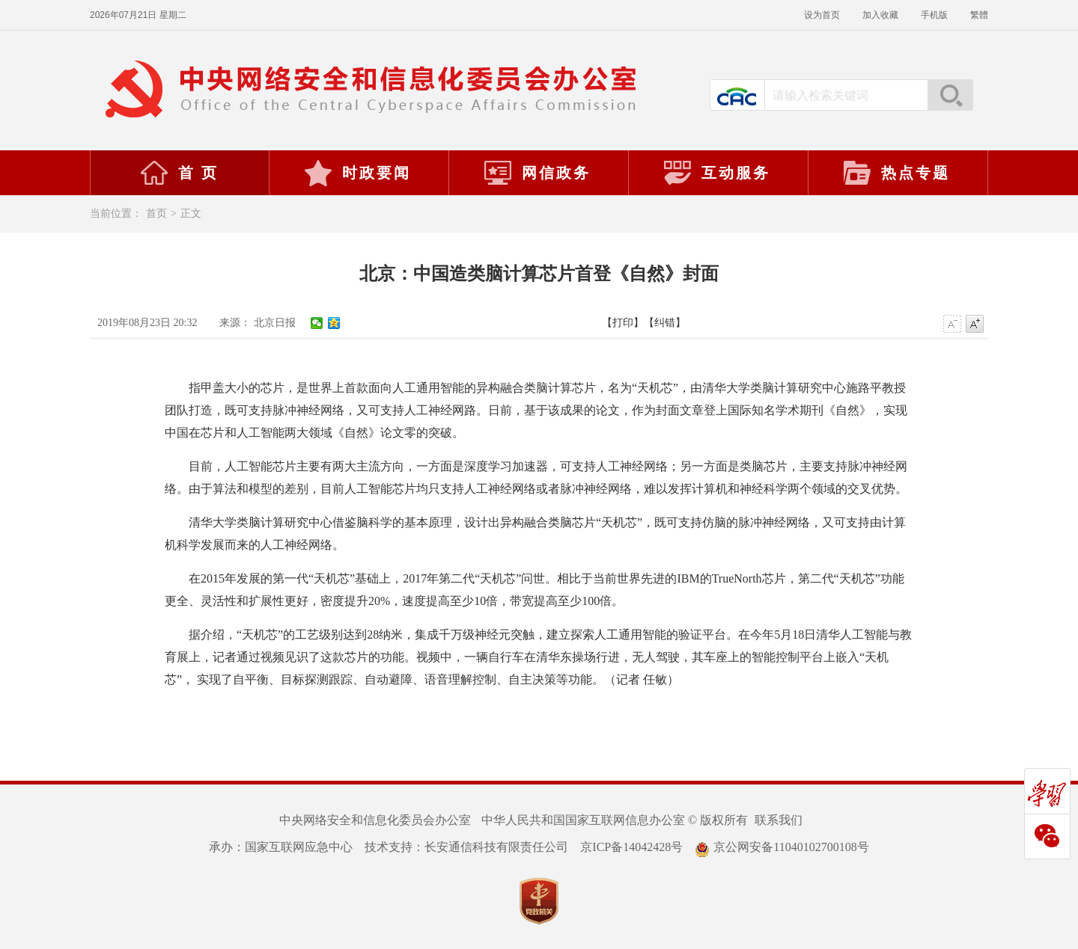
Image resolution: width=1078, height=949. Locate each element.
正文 (190, 213)
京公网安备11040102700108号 (781, 847)
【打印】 (623, 322)
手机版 (934, 15)
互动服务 (716, 172)
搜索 (950, 95)
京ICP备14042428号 (631, 847)
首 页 (179, 172)
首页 (156, 213)
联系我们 (779, 820)
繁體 (979, 15)
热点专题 (896, 172)
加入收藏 (880, 15)
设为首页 (822, 15)
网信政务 (537, 172)
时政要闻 (357, 172)
